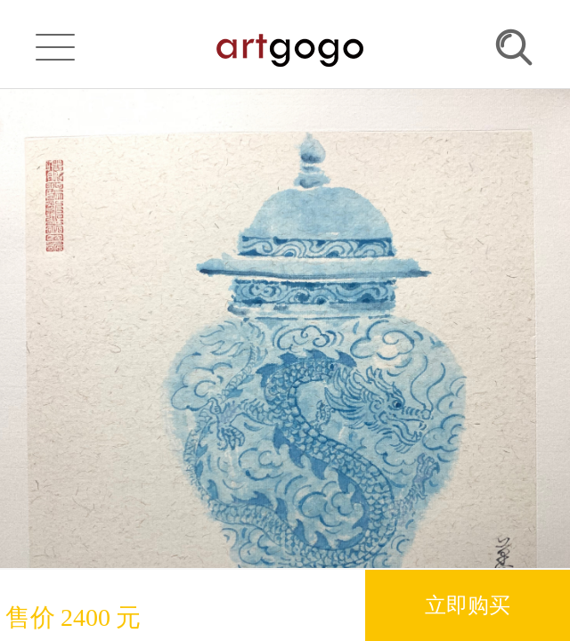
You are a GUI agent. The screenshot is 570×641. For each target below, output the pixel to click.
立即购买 (467, 605)
